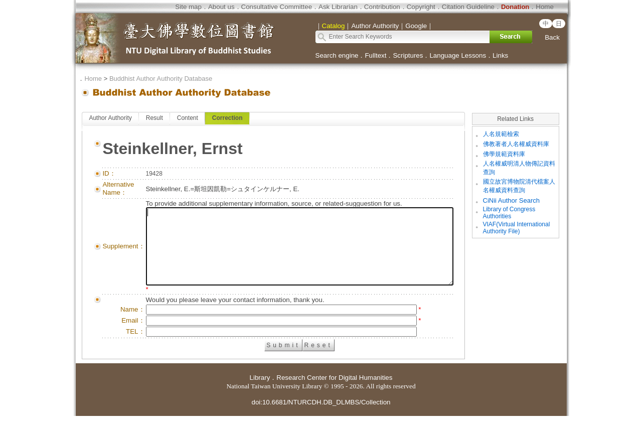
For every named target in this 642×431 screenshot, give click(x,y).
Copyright (421, 7)
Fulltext (375, 55)
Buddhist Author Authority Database (160, 78)
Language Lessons (457, 55)
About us (221, 7)
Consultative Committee (276, 7)
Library (260, 392)
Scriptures (408, 55)
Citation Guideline (468, 7)
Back (552, 37)
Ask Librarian (338, 7)
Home (545, 7)
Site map (188, 7)
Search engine (337, 55)
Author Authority (110, 117)
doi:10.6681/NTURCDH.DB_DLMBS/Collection (320, 417)
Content (187, 117)
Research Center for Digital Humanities (334, 392)
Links (500, 55)
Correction (227, 117)
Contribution (382, 7)
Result (154, 117)
